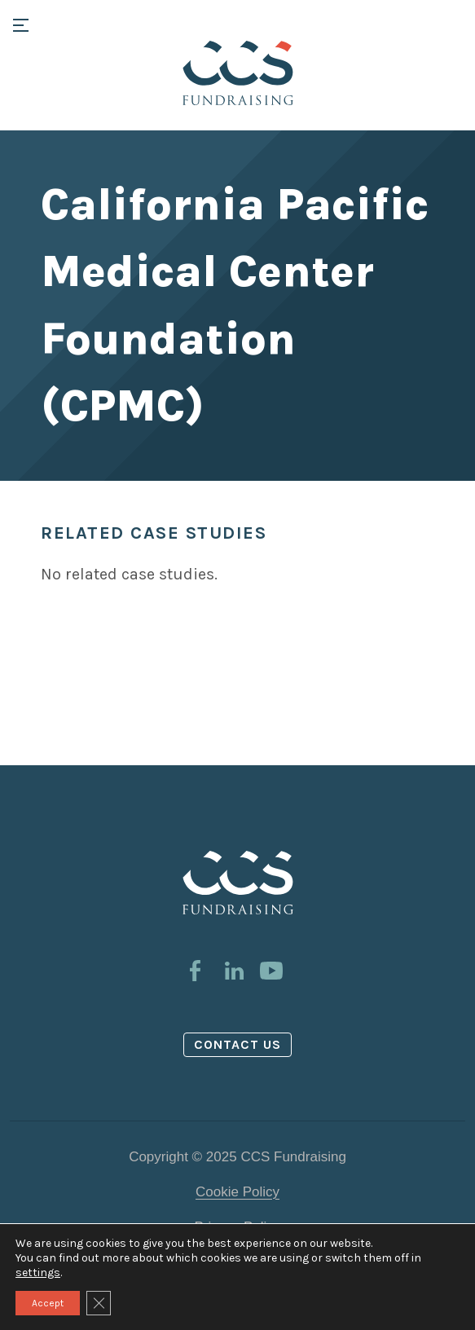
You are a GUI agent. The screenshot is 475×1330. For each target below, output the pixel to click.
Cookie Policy (237, 1192)
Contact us (238, 1044)
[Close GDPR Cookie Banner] (98, 1303)
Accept (48, 1303)
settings (37, 1272)
